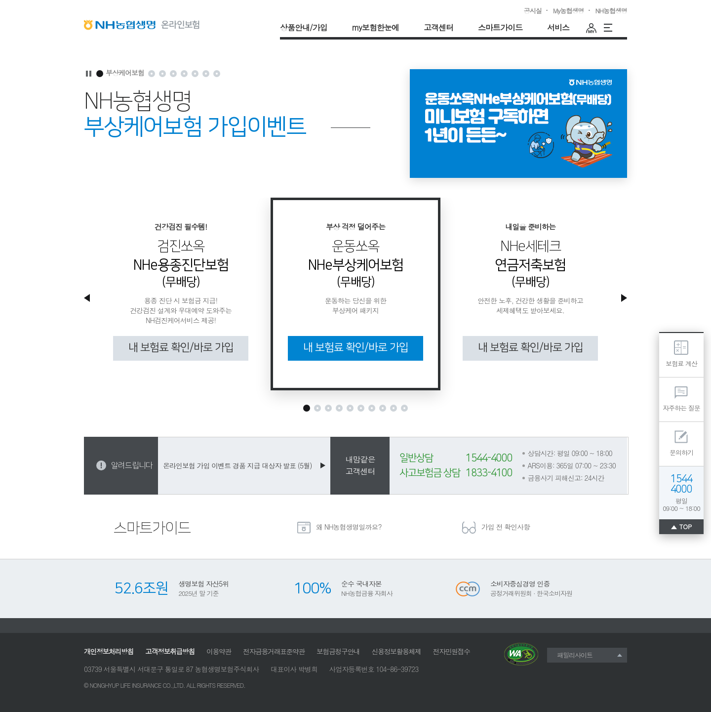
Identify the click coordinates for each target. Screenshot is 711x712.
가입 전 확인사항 (505, 527)
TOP (685, 526)
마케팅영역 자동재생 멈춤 (88, 73)
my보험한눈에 (375, 27)
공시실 (533, 10)
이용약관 (218, 651)
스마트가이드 (500, 27)
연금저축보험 (162, 69)
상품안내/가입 (303, 27)
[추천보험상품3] (328, 408)
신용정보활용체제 (396, 651)
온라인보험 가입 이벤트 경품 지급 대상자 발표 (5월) (237, 465)
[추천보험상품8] (382, 408)
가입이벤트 (173, 69)
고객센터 (438, 27)
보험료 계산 (681, 363)
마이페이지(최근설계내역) (590, 28)
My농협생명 (568, 10)
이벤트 (195, 69)
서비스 (558, 27)
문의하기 (681, 452)
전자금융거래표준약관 (274, 651)
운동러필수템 (619, 28)
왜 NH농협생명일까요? (349, 527)
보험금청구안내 (338, 651)
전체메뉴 (604, 28)
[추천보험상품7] (371, 408)
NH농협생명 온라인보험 (144, 25)
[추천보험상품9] (393, 408)
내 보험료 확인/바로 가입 (181, 347)
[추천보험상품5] (350, 408)
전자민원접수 (451, 651)
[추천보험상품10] (404, 408)
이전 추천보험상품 (88, 301)
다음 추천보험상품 (622, 301)
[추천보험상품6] (360, 408)
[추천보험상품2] (317, 408)
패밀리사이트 (574, 655)
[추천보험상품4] (339, 408)
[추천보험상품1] (306, 408)
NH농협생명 (611, 10)
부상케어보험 (125, 73)
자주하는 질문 (681, 408)
